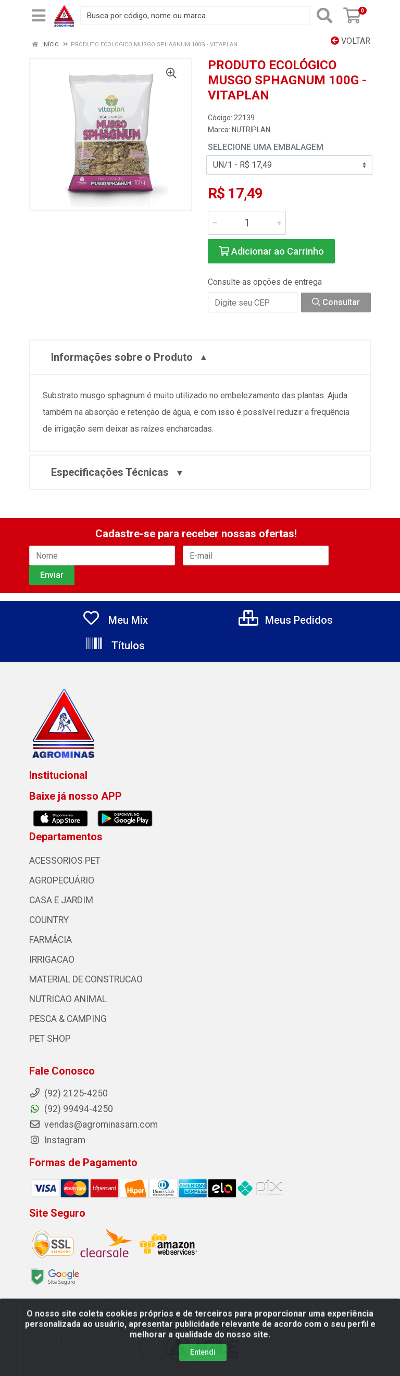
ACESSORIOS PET (65, 860)
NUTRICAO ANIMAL (68, 999)
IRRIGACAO (51, 959)
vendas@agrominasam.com (93, 1124)
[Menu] (38, 15)
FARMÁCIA (50, 940)
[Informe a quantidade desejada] (247, 223)
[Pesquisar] (324, 15)
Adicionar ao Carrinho (271, 251)
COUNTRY (49, 920)
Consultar (336, 302)
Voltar (350, 41)
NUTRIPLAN (251, 129)
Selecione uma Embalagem (265, 147)
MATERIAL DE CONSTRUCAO (86, 979)
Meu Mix (115, 620)
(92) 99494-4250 (71, 1109)
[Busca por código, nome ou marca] (195, 15)
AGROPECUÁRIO (61, 880)
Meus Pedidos (286, 620)
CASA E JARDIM (61, 900)
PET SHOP (50, 1038)
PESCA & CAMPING (68, 1019)
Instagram (57, 1140)
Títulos (115, 645)
